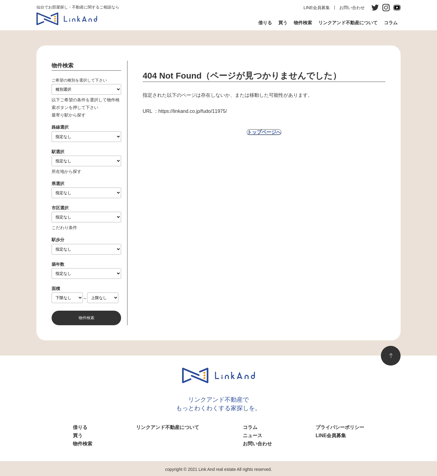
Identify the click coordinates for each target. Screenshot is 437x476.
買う (282, 22)
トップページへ (264, 132)
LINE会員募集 (316, 7)
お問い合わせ (352, 7)
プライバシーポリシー (340, 427)
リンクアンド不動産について (348, 22)
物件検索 (303, 22)
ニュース (252, 435)
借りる (265, 22)
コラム (391, 22)
